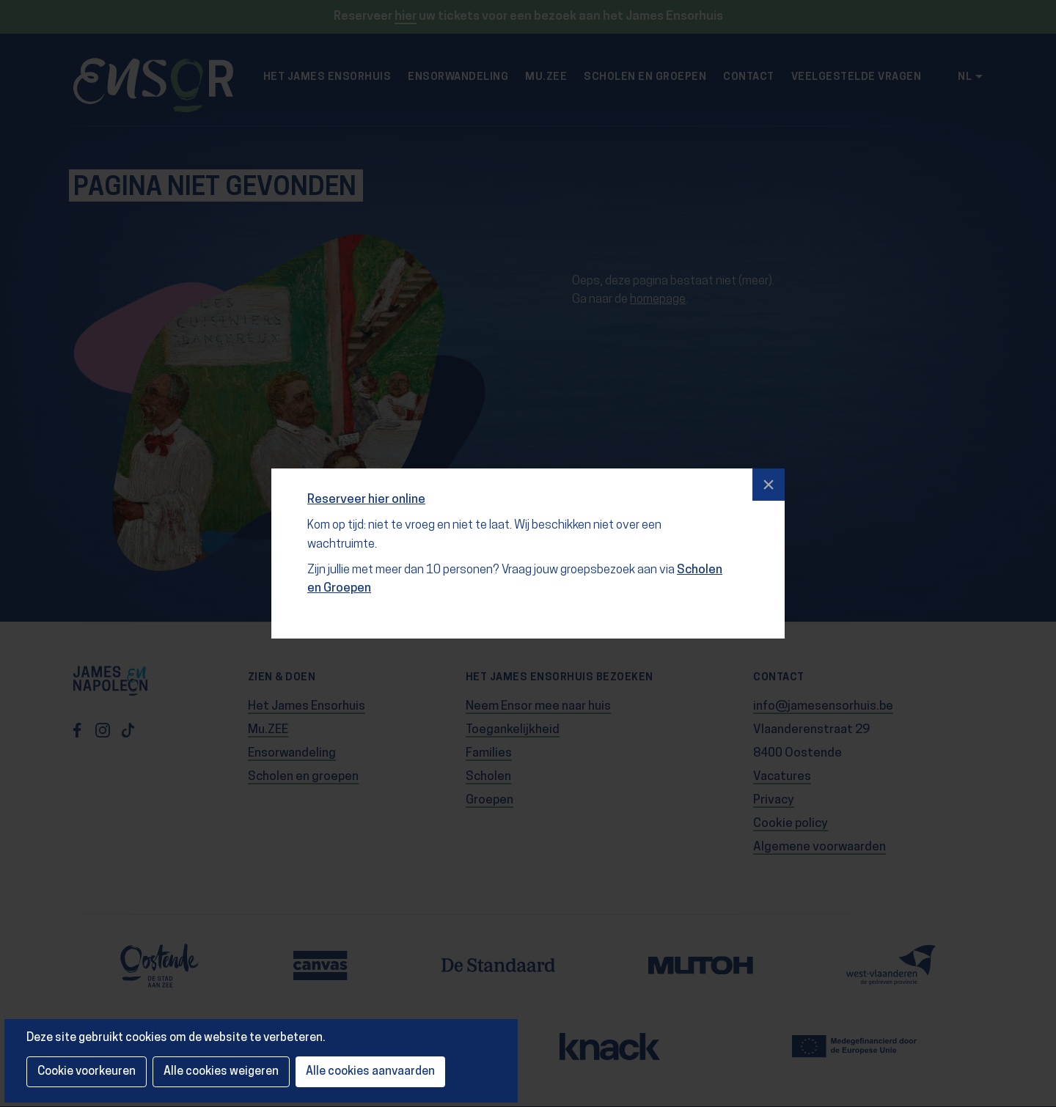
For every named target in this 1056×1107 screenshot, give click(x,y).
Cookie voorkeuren (86, 1072)
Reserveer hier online (366, 499)
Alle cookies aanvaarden (370, 1072)
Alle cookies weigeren (221, 1072)
